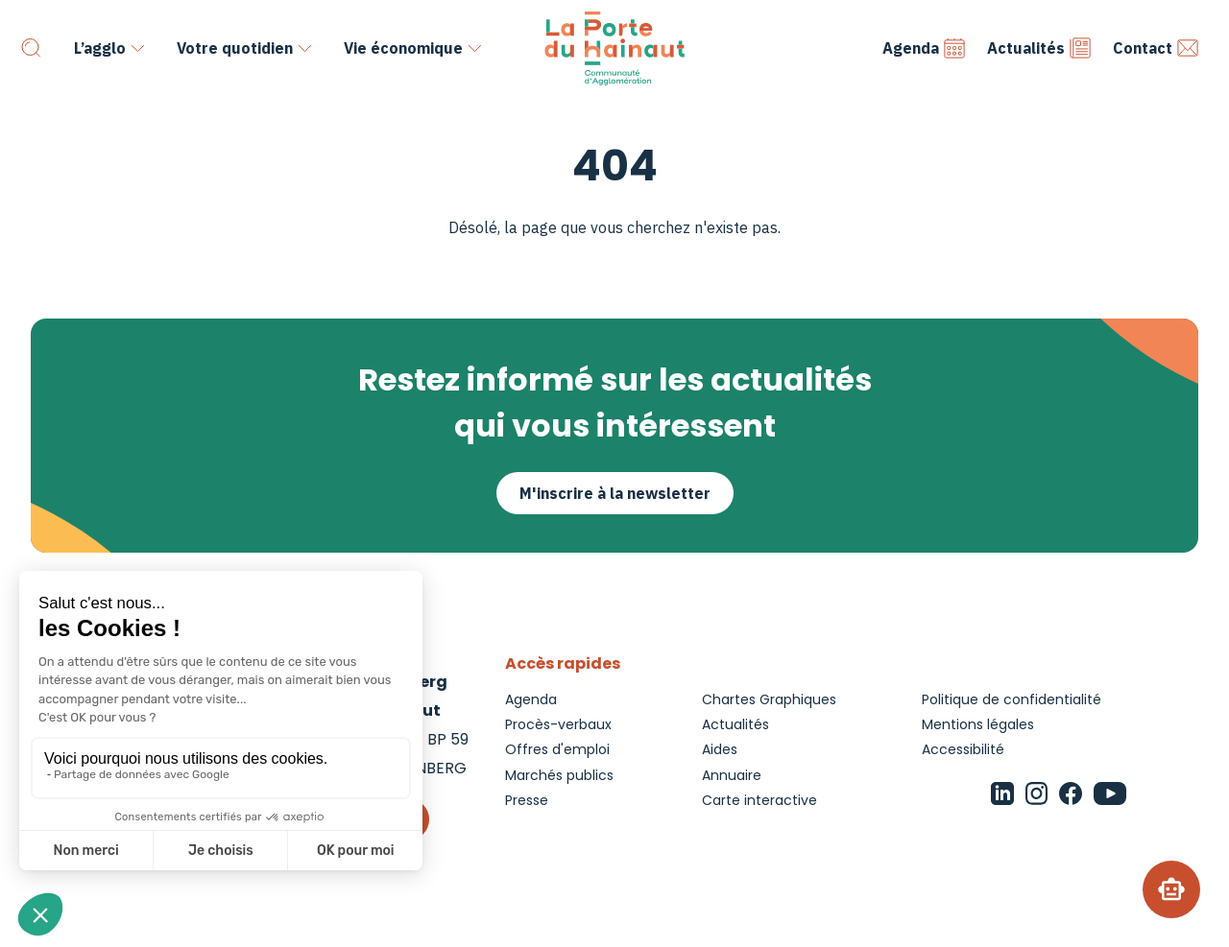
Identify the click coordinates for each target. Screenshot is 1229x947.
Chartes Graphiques (769, 699)
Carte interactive (759, 800)
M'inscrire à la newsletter (615, 493)
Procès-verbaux (558, 724)
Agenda (924, 47)
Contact (1156, 47)
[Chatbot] (1171, 889)
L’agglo (100, 48)
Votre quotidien (235, 48)
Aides (719, 749)
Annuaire (731, 775)
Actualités (1039, 47)
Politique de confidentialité (1011, 699)
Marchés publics (559, 775)
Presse (526, 800)
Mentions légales (978, 724)
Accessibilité (963, 749)
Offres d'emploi (557, 749)
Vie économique (403, 48)
